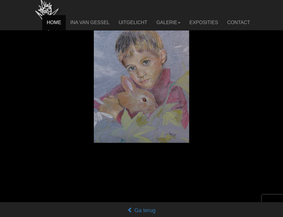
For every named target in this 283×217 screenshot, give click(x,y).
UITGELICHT (133, 22)
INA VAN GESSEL (90, 22)
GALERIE (168, 22)
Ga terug (141, 210)
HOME (54, 22)
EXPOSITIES (203, 22)
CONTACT (238, 22)
